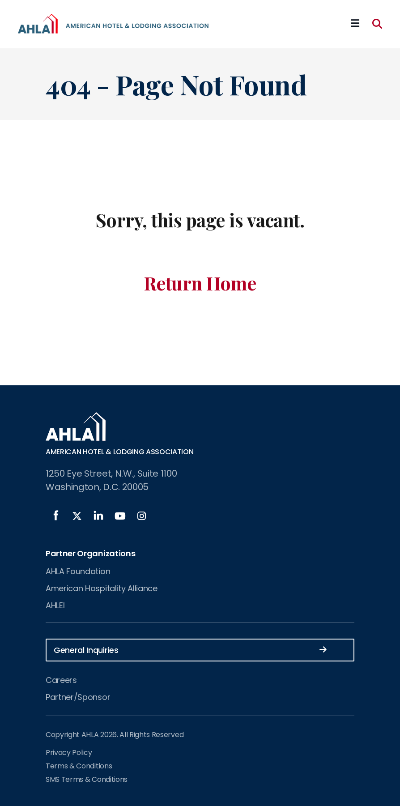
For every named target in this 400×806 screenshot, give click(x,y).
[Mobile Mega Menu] (355, 23)
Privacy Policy (69, 752)
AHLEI (55, 605)
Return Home (200, 283)
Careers (61, 680)
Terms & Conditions (79, 766)
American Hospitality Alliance (101, 588)
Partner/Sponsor (78, 697)
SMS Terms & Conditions (87, 779)
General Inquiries (190, 650)
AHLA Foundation (78, 571)
